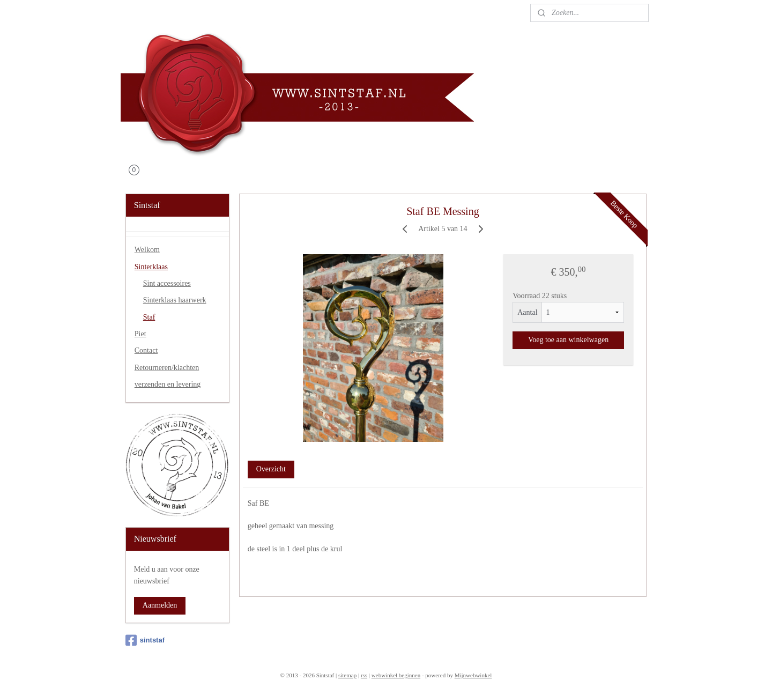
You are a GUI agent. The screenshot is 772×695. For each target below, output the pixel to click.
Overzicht (271, 469)
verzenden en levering (168, 384)
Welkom (147, 250)
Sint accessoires (167, 283)
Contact (146, 350)
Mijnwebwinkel (473, 675)
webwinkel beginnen (396, 675)
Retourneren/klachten (167, 368)
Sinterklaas (151, 267)
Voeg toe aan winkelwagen (568, 340)
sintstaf (145, 640)
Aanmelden (160, 605)
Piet (140, 334)
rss (364, 675)
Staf (149, 317)
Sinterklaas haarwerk (174, 300)
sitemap (347, 675)
